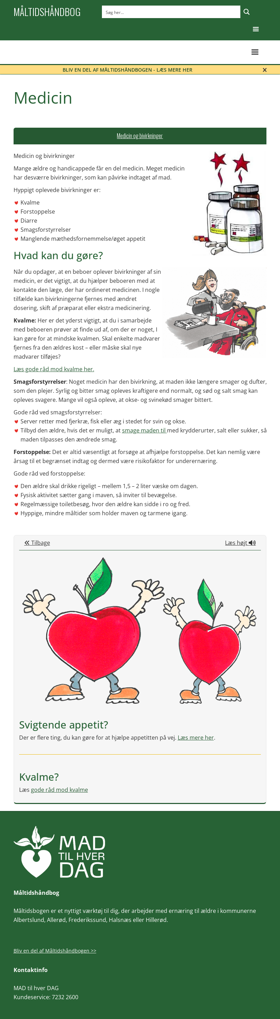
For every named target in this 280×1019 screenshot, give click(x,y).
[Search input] (172, 11)
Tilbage (37, 543)
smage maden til (144, 430)
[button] (256, 29)
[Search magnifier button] (246, 12)
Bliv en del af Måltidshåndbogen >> (55, 950)
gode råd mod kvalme (59, 790)
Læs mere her (196, 737)
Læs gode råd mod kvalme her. (54, 369)
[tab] (140, 136)
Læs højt (240, 543)
